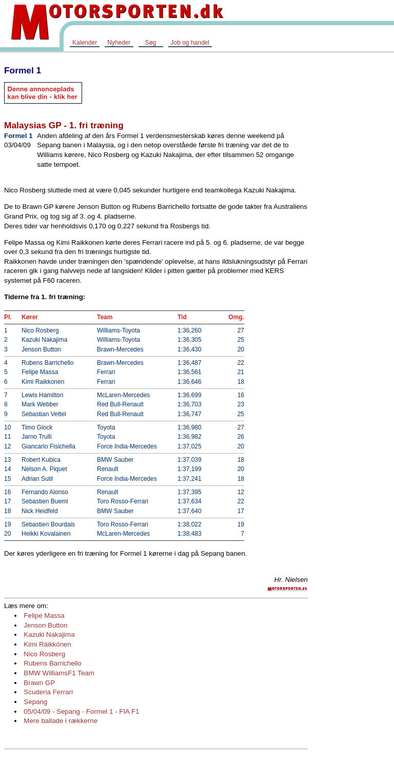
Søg (150, 42)
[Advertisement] (353, 212)
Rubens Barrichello (53, 663)
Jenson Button (45, 625)
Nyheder (118, 42)
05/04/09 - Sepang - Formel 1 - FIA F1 (81, 711)
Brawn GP (39, 683)
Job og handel (190, 42)
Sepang (35, 702)
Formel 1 (22, 70)
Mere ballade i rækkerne (60, 721)
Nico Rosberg (44, 654)
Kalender (84, 42)
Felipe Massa (44, 615)
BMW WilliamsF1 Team (59, 673)
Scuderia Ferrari (48, 692)
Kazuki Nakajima (49, 634)
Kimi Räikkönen (47, 644)
